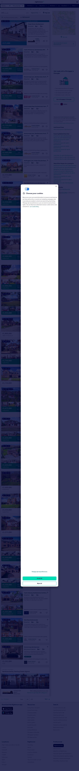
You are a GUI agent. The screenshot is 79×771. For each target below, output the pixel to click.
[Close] (56, 186)
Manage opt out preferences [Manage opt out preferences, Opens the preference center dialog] (39, 571)
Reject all (39, 583)
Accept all (39, 578)
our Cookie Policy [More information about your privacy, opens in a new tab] (34, 206)
